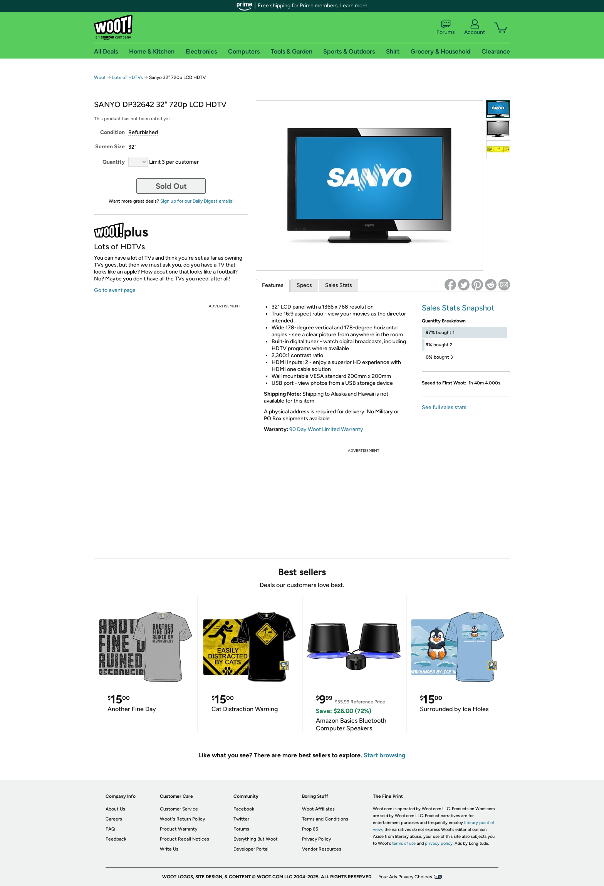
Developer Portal (250, 849)
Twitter (241, 819)
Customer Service (179, 809)
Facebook (243, 809)
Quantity (113, 162)
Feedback (116, 839)
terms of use (404, 843)
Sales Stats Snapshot (458, 307)
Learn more (353, 5)
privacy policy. (439, 843)
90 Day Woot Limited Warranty (326, 429)
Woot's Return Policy (182, 819)
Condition (112, 132)
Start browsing (385, 755)
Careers (114, 819)
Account (474, 27)
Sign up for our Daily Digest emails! (197, 201)
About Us (115, 809)
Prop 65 (310, 829)
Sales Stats (338, 285)
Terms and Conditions (325, 819)
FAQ (110, 829)
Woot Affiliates (318, 809)
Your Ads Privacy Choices (405, 876)
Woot (100, 77)
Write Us (169, 849)
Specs (304, 285)
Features (273, 285)
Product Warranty (178, 829)
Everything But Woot (255, 839)
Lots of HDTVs (127, 77)
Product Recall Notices (184, 839)
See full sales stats (444, 407)
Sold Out (171, 186)
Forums (445, 27)
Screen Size (110, 146)
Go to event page (115, 290)
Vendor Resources (321, 849)
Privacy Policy (316, 839)
